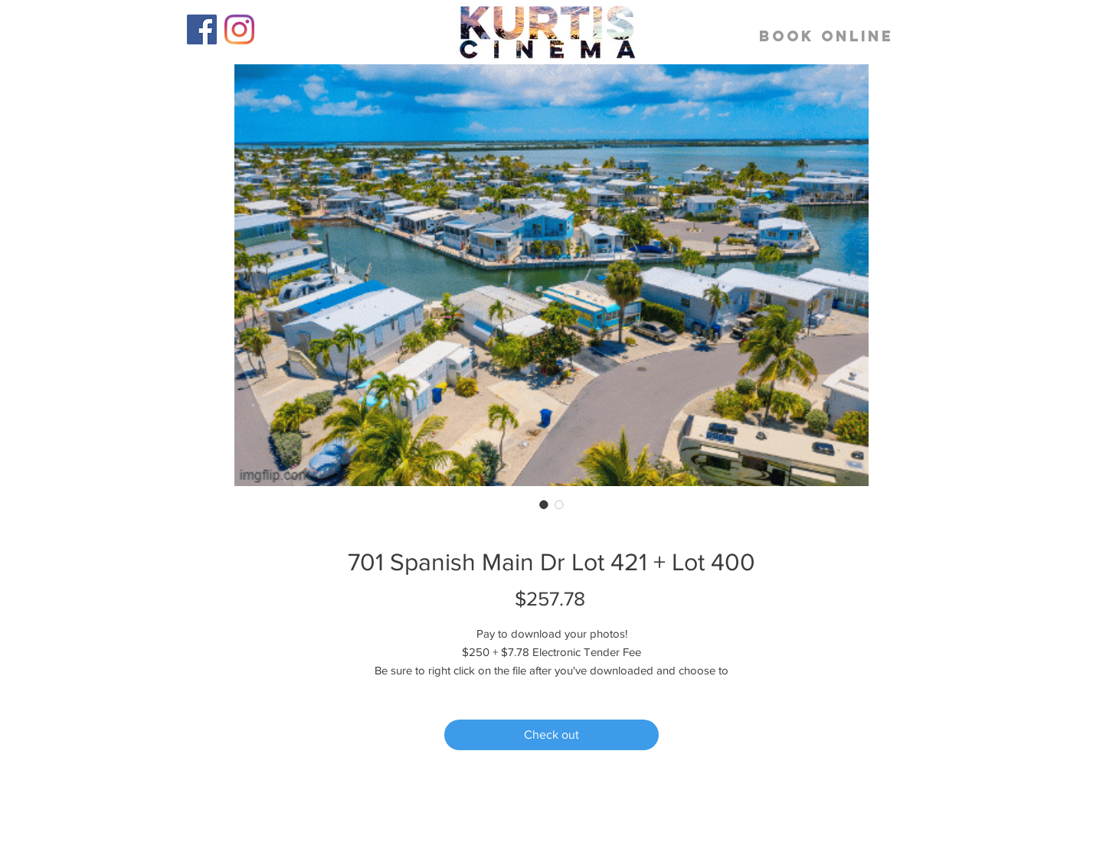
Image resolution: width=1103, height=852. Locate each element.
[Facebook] (202, 29)
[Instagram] (239, 29)
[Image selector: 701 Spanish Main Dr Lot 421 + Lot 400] (544, 504)
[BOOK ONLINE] (826, 36)
